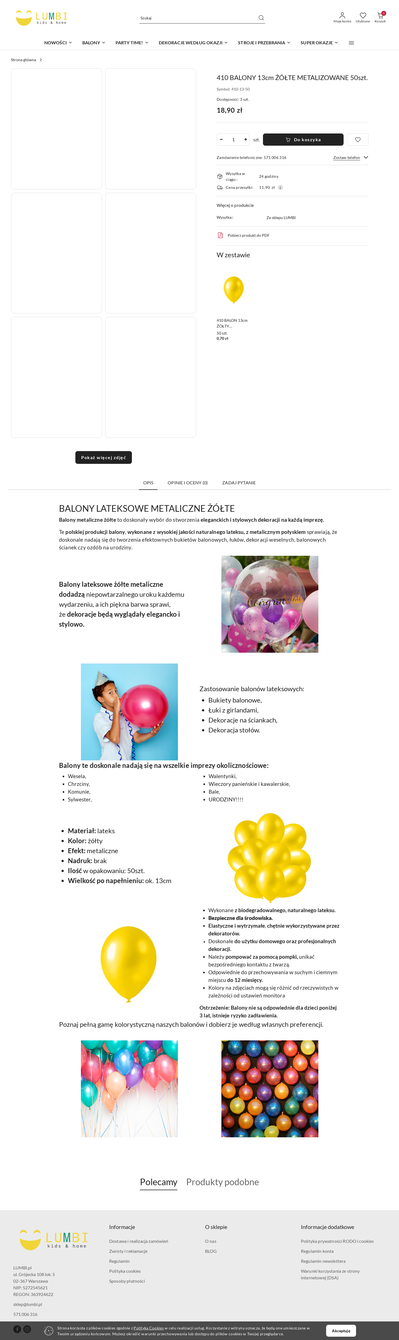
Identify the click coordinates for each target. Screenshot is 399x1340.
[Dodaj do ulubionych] (358, 139)
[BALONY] (94, 43)
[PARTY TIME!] (132, 43)
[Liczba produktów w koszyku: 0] (380, 18)
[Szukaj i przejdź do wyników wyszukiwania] (261, 18)
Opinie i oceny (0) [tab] (188, 482)
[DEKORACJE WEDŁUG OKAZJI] (194, 43)
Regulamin (119, 1261)
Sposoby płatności (127, 1281)
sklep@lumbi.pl (27, 1304)
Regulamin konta (317, 1251)
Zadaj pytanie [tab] (239, 482)
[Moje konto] (342, 18)
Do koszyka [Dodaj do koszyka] (303, 139)
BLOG (211, 1251)
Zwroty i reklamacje (128, 1251)
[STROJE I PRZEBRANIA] (264, 43)
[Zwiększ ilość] (245, 139)
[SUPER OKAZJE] (319, 43)
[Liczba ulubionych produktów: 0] (363, 18)
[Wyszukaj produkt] (202, 18)
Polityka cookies (125, 1271)
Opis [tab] (148, 482)
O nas (210, 1241)
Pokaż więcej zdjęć (103, 457)
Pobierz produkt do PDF (243, 235)
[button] (351, 43)
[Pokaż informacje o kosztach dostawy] (280, 187)
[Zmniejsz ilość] (221, 139)
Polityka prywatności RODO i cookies (337, 1241)
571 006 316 (25, 1314)
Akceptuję (341, 1330)
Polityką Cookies (148, 1328)
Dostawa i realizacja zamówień (138, 1241)
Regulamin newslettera (323, 1261)
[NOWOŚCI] (58, 43)
